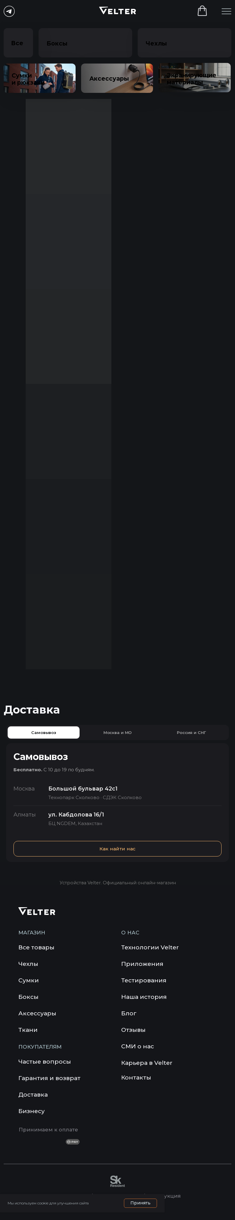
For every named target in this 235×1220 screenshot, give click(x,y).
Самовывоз (43, 732)
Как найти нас (117, 849)
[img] (126, 1095)
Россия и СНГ (191, 732)
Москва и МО (117, 732)
